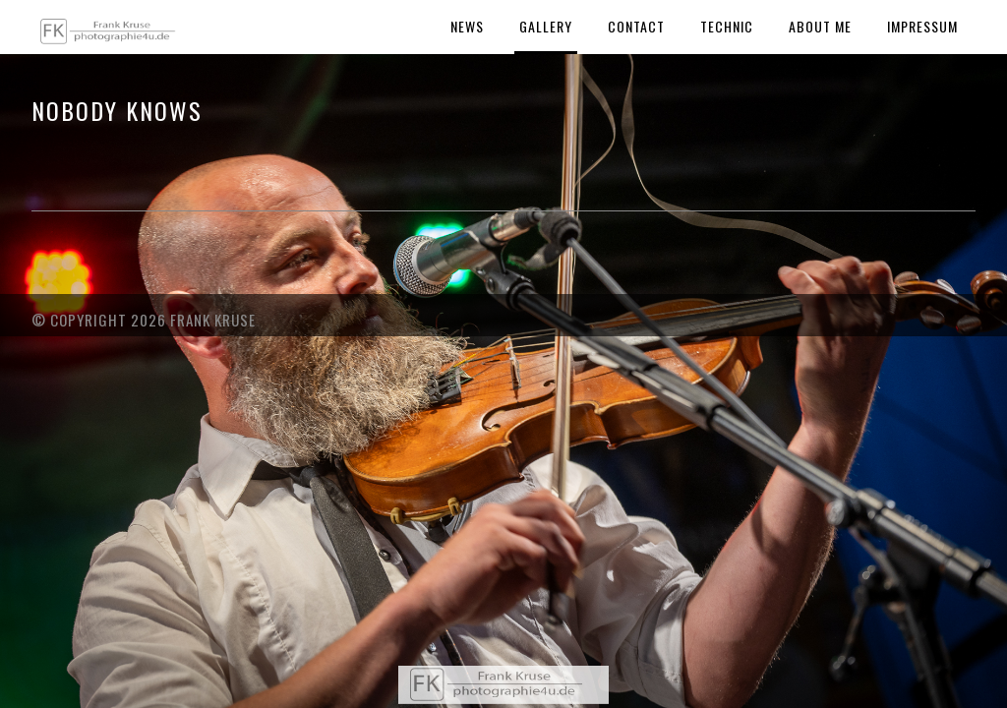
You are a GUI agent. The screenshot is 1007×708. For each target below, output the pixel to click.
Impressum (922, 26)
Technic (726, 26)
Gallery (545, 26)
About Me (820, 26)
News (467, 26)
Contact (636, 26)
